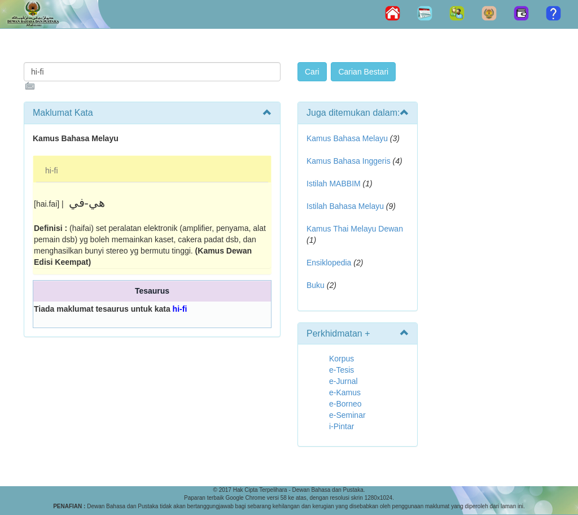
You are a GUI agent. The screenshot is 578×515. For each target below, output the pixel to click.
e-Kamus (345, 392)
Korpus (341, 358)
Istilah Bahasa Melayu (345, 206)
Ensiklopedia (328, 262)
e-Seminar (347, 415)
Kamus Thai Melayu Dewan (354, 228)
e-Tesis (341, 369)
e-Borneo (345, 403)
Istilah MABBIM (333, 183)
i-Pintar (341, 426)
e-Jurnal (343, 381)
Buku (315, 285)
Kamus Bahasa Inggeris (348, 160)
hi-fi (51, 170)
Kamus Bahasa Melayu (348, 138)
